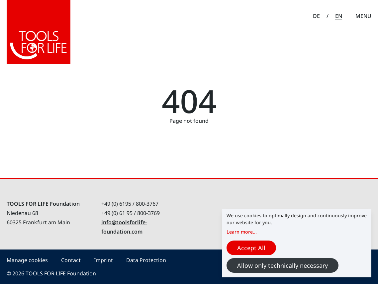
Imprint (103, 260)
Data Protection (146, 260)
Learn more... (242, 232)
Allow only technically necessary (282, 265)
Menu (363, 16)
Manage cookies (27, 260)
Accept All (251, 248)
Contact (71, 260)
